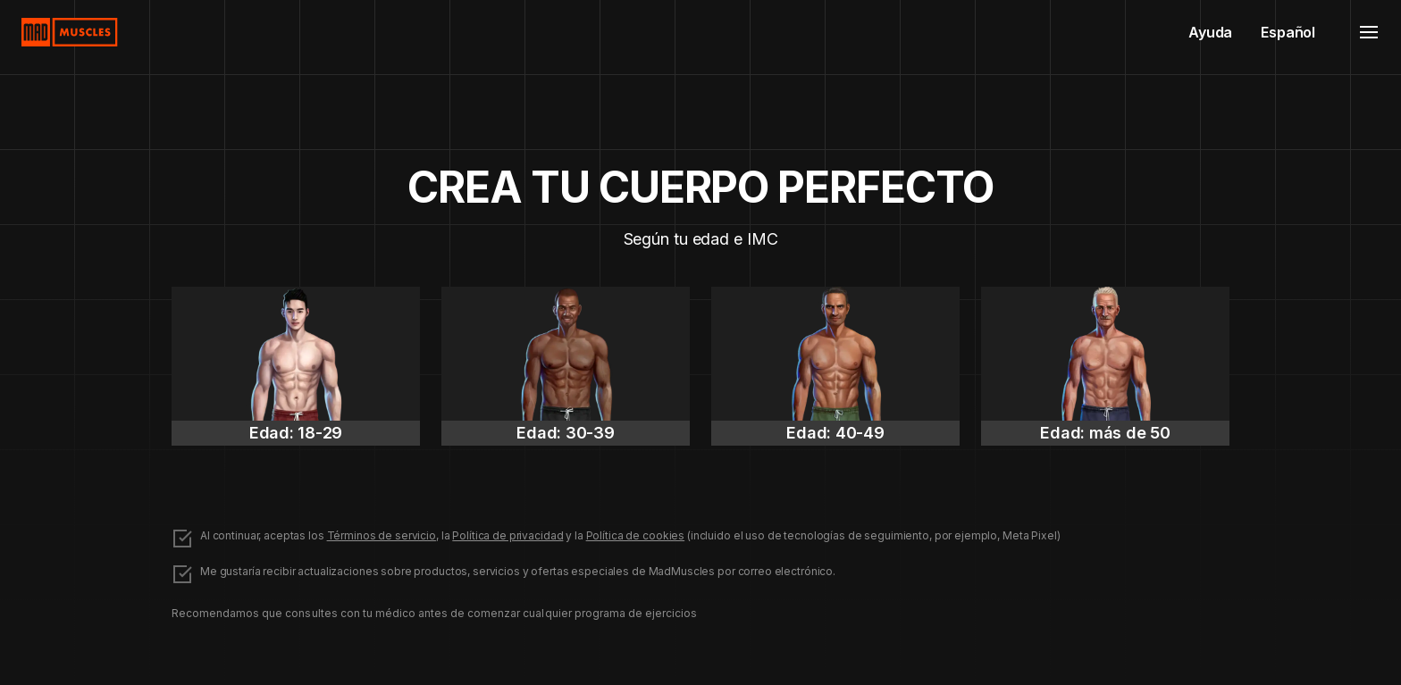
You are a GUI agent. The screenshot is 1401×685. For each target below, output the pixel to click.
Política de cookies (635, 535)
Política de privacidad (507, 535)
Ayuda (1210, 32)
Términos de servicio (381, 535)
